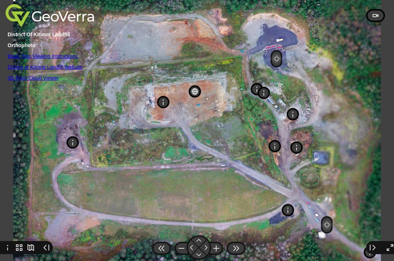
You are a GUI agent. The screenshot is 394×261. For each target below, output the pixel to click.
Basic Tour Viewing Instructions (42, 56)
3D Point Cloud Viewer (33, 78)
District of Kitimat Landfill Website (45, 67)
